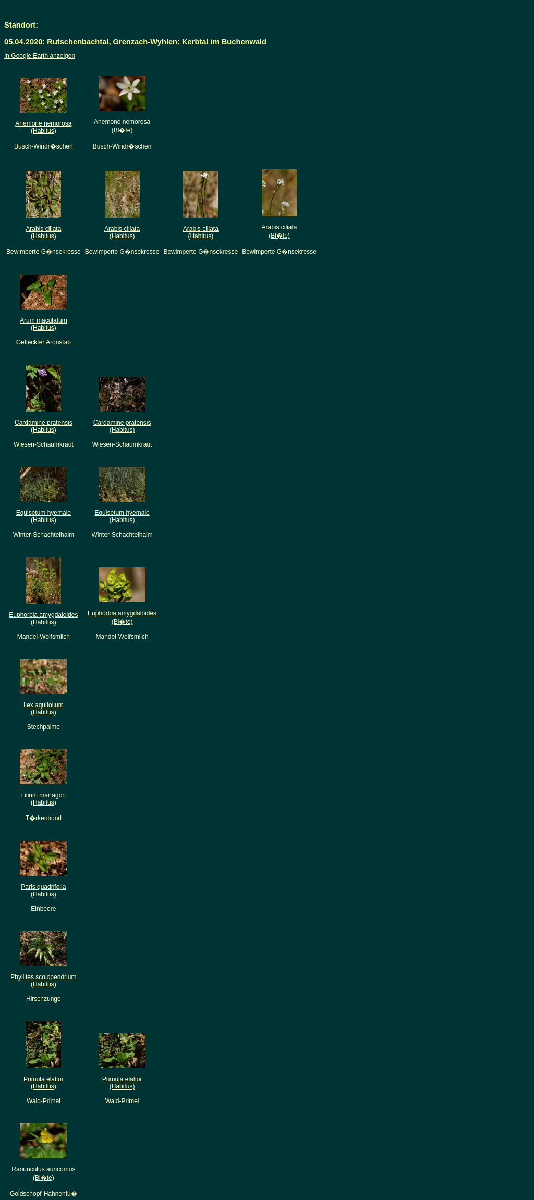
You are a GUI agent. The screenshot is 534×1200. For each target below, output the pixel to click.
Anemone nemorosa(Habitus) (43, 127)
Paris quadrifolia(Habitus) (43, 890)
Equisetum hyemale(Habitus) (43, 516)
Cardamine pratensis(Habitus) (43, 426)
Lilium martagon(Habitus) (43, 798)
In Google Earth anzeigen (39, 55)
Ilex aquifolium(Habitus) (43, 708)
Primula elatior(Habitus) (43, 1082)
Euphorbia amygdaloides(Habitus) (43, 618)
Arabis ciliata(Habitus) (43, 232)
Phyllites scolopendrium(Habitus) (43, 980)
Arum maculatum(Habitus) (43, 324)
